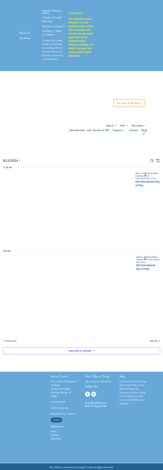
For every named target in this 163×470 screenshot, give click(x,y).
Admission (56, 438)
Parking (54, 435)
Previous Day (9, 341)
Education (138, 125)
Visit (122, 125)
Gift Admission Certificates (123, 84)
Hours (54, 431)
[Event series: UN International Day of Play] (145, 177)
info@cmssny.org (59, 407)
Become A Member (129, 103)
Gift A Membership (111, 93)
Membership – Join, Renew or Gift (89, 130)
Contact (133, 130)
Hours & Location (24, 35)
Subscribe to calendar (80, 351)
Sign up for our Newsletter (98, 381)
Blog (144, 130)
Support (138, 93)
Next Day (155, 341)
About (110, 125)
